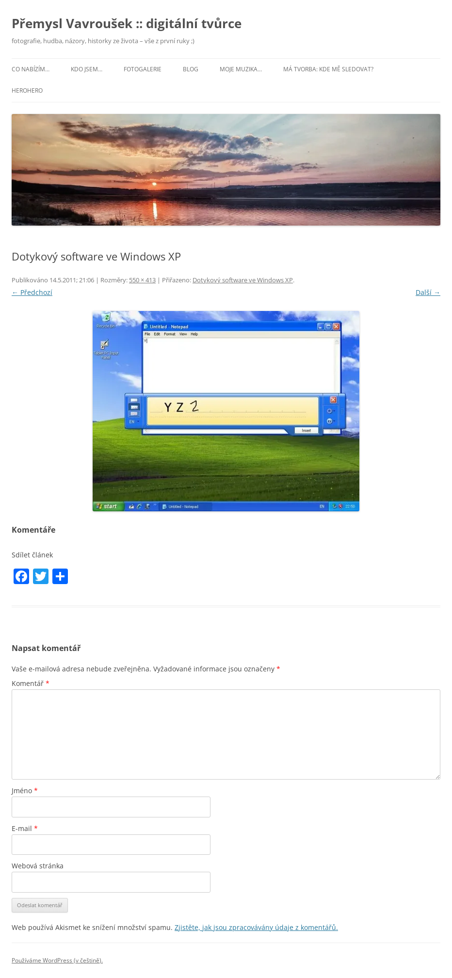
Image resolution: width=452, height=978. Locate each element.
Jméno (25, 790)
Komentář (30, 683)
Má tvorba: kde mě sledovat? (328, 69)
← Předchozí (32, 292)
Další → (428, 292)
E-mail (25, 828)
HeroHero (27, 90)
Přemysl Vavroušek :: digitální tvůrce (127, 23)
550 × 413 (142, 280)
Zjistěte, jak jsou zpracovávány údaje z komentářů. (256, 927)
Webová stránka (38, 865)
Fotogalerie (142, 69)
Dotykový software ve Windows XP (243, 280)
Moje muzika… (241, 69)
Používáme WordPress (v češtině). (57, 960)
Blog (190, 69)
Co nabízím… (30, 69)
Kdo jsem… (86, 69)
